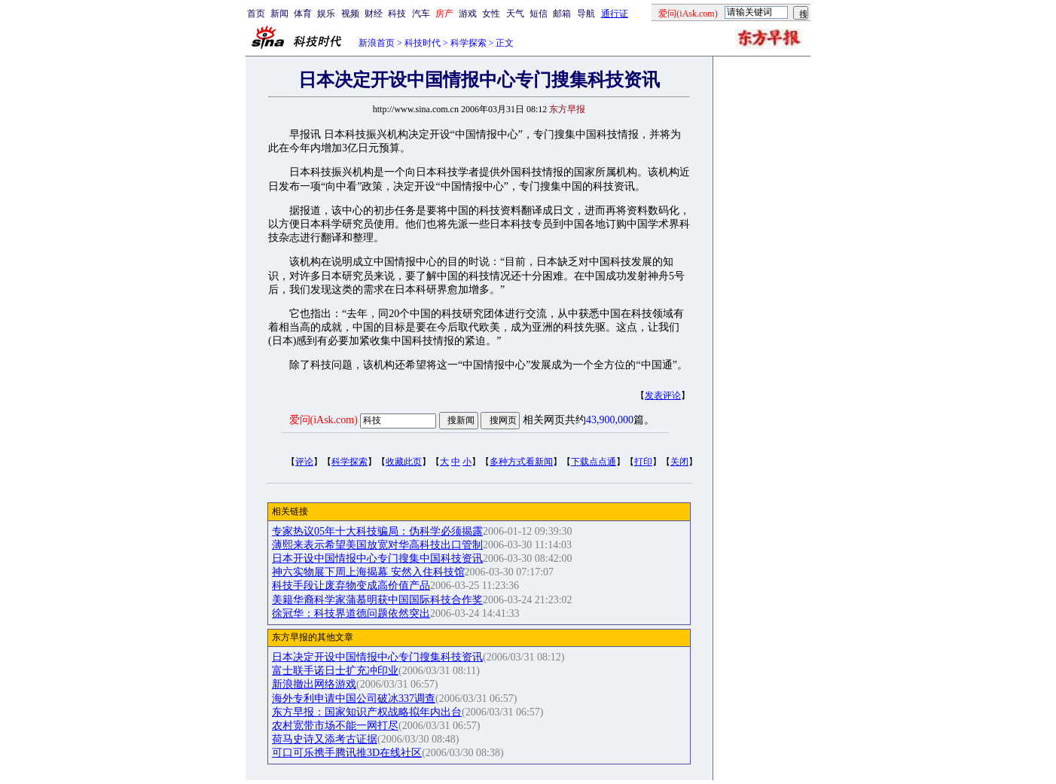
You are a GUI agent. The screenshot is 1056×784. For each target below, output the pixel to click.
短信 (539, 13)
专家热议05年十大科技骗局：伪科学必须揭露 (377, 531)
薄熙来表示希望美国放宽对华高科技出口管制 (377, 545)
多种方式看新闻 (521, 461)
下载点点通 (593, 461)
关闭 (679, 461)
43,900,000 (609, 420)
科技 (397, 13)
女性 (491, 13)
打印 (643, 461)
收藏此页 (404, 461)
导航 (586, 13)
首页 (256, 13)
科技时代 (422, 43)
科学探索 (468, 43)
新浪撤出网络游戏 (314, 684)
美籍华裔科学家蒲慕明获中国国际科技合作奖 (377, 600)
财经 (374, 13)
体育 (303, 13)
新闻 (279, 13)
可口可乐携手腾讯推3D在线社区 (347, 752)
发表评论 (663, 395)
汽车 (421, 13)
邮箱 (562, 13)
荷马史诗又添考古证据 (324, 739)
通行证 (614, 13)
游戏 (468, 13)
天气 (515, 13)
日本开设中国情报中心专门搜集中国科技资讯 (377, 558)
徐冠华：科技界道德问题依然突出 (351, 613)
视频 (350, 13)
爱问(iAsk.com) (323, 420)
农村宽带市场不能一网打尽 (335, 725)
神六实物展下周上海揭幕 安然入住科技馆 (368, 572)
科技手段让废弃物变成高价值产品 (351, 585)
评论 (304, 461)
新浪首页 (377, 43)
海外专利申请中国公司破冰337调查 (353, 698)
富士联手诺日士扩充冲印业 (335, 670)
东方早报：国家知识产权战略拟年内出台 (367, 712)
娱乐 (326, 13)
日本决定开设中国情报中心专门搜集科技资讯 (377, 657)
